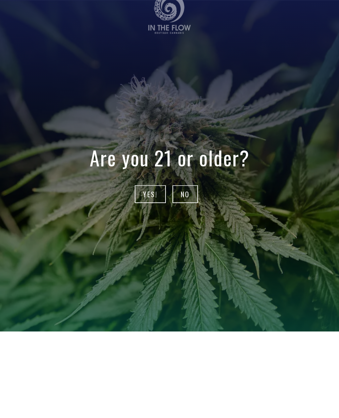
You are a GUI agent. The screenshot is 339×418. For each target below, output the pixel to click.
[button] (165, 377)
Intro (157, 350)
